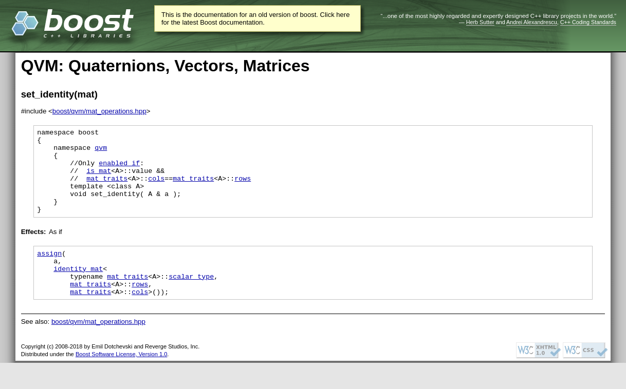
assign (49, 271)
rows (242, 188)
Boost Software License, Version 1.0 (121, 380)
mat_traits (106, 188)
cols (156, 188)
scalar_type (191, 299)
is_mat (98, 179)
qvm (101, 152)
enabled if (119, 170)
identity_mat (78, 290)
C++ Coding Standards (588, 22)
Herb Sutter (480, 22)
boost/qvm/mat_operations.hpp (99, 111)
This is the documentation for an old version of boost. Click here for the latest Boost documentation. (255, 18)
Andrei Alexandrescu (531, 22)
